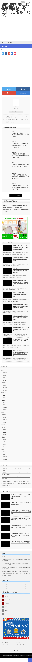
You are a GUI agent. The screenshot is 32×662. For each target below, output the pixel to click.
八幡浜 (4, 419)
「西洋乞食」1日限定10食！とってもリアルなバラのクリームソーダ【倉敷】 (20, 519)
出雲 (4, 395)
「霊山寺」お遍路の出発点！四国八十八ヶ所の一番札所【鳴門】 (20, 165)
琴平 (4, 429)
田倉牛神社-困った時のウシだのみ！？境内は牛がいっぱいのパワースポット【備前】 (20, 247)
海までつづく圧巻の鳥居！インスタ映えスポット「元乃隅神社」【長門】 (20, 294)
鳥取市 (4, 459)
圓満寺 (6, 610)
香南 (13, 152)
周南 (4, 375)
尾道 (4, 404)
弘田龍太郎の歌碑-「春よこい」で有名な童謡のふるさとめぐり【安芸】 (21, 329)
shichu (16, 107)
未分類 (3, 424)
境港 (4, 454)
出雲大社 (6, 596)
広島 (3, 400)
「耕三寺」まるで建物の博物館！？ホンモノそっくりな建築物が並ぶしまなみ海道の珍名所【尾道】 (20, 283)
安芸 (4, 439)
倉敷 (4, 385)
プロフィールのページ (10, 119)
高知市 (4, 446)
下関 (13, 183)
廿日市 (4, 409)
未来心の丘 (7, 614)
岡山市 (4, 387)
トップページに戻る (16, 195)
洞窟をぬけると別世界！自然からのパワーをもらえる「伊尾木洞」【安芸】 (20, 317)
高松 (15, 141)
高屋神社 (6, 606)
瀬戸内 (4, 390)
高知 (15, 152)
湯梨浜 (4, 456)
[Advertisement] (16, 30)
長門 (4, 380)
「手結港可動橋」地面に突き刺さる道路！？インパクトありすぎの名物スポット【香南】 (20, 306)
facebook (24, 2)
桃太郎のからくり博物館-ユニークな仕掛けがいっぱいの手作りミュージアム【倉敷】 (20, 496)
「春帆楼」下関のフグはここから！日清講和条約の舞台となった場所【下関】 (20, 187)
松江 (4, 397)
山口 (15, 183)
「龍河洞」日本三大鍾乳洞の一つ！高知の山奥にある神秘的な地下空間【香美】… (20, 155)
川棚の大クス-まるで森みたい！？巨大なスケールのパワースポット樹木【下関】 (21, 270)
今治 (4, 417)
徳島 (13, 131)
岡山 (3, 382)
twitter (22, 2)
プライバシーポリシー (21, 644)
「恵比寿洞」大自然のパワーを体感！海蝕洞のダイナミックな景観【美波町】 (20, 134)
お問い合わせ (5, 644)
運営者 (18, 642)
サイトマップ (5, 642)
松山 (4, 422)
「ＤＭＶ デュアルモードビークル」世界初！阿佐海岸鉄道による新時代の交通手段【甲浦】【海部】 (20, 353)
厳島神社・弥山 (8, 599)
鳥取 (3, 449)
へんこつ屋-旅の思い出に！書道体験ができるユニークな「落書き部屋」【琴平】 (20, 542)
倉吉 (4, 451)
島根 (3, 392)
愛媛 (3, 414)
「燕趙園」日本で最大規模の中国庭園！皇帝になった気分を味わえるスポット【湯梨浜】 (21, 512)
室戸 (4, 441)
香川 (13, 141)
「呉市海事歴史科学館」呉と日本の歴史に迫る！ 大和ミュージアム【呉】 (21, 526)
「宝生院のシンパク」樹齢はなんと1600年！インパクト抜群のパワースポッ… (20, 145)
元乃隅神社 (7, 603)
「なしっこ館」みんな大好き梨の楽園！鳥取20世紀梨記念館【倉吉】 (21, 503)
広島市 (4, 407)
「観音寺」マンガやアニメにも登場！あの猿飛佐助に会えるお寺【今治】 (20, 259)
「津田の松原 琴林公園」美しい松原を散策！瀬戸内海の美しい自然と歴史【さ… (20, 176)
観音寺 (4, 432)
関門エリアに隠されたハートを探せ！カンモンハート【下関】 (20, 340)
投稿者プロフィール (16, 111)
